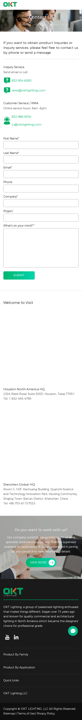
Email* (7, 168)
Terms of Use (26, 713)
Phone (7, 182)
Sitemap (9, 713)
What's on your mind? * (18, 226)
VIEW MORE (38, 562)
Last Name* (11, 153)
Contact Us (37, 24)
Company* (10, 197)
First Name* (11, 138)
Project (8, 211)
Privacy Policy (46, 713)
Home (23, 24)
